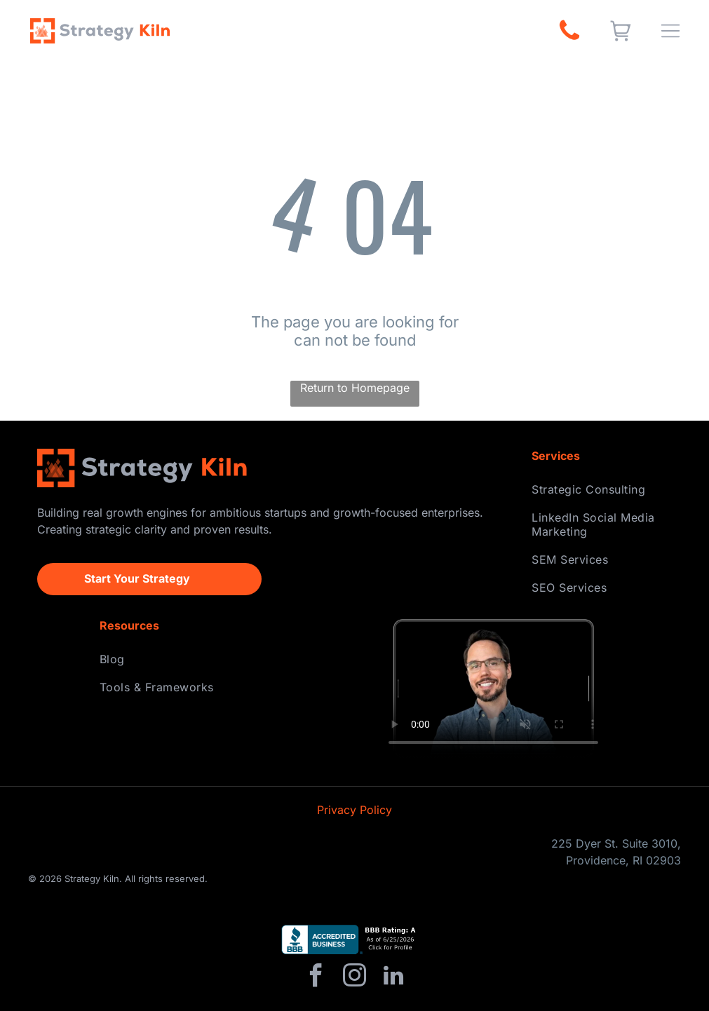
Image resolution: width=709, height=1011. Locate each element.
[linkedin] (393, 977)
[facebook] (316, 977)
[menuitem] (602, 489)
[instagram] (354, 977)
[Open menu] (670, 30)
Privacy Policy (354, 810)
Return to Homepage (355, 388)
